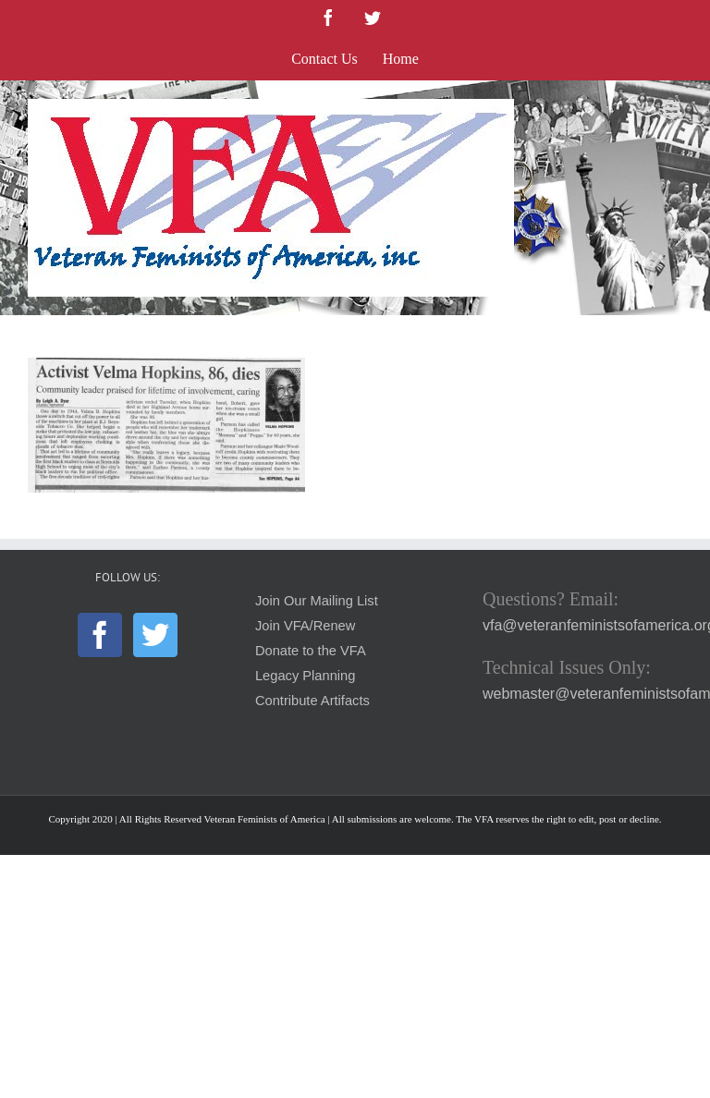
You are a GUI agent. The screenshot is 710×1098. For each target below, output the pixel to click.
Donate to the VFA (310, 650)
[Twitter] (155, 635)
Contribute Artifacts (312, 700)
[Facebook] (100, 635)
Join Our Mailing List (316, 600)
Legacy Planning (305, 675)
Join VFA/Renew (305, 625)
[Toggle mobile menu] (672, 108)
